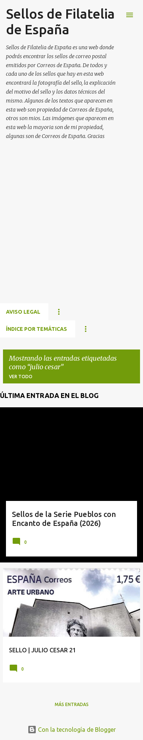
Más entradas (72, 704)
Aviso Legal (23, 312)
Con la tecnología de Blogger (72, 729)
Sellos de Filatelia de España (60, 21)
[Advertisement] (71, 230)
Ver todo (20, 376)
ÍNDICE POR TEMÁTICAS (36, 329)
